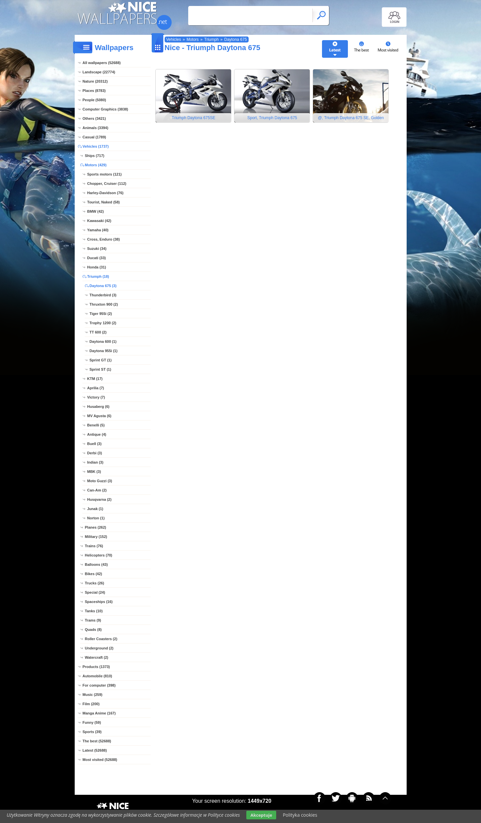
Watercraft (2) (97, 657)
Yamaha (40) (98, 230)
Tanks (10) (94, 611)
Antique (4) (96, 434)
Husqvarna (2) (99, 499)
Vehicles (173, 39)
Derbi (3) (94, 453)
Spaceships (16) (99, 602)
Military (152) (96, 537)
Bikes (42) (93, 574)
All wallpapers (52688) (102, 63)
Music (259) (93, 695)
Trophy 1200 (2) (103, 323)
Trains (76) (94, 546)
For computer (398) (99, 685)
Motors (193, 39)
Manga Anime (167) (99, 713)
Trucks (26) (94, 583)
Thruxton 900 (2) (104, 304)
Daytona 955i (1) (104, 351)
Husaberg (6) (98, 407)
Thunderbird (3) (103, 295)
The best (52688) (97, 741)
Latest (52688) (95, 750)
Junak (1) (95, 509)
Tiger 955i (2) (101, 314)
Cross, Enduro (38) (103, 239)
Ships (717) (95, 156)
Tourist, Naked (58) (103, 202)
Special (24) (95, 592)
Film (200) (91, 704)
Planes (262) (95, 527)
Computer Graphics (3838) (105, 109)
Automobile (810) (97, 676)
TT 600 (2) (98, 332)
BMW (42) (95, 211)
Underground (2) (99, 648)
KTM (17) (95, 379)
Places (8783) (94, 91)
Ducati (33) (96, 258)
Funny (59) (92, 722)
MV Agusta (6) (99, 416)
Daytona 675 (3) (103, 286)
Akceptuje (261, 815)
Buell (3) (94, 444)
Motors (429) (96, 165)
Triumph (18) (98, 276)
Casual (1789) (94, 137)
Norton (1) (96, 518)
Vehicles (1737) (96, 146)
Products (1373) (96, 667)
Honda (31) (96, 267)
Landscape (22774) (99, 72)
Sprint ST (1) (100, 369)
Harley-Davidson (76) (105, 193)
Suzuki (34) (97, 249)
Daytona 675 (235, 39)
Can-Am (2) (97, 490)
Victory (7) (96, 397)
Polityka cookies (300, 815)
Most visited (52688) (100, 760)
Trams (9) (93, 620)
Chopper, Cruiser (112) (106, 184)
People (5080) (94, 100)
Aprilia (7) (95, 388)
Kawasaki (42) (99, 221)
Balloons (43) (96, 564)
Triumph (211, 39)
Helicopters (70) (99, 555)
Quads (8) (93, 630)
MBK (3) (94, 472)
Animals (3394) (96, 128)
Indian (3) (95, 462)
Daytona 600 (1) (103, 341)
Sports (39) (92, 732)
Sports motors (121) (104, 174)
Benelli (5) (96, 425)
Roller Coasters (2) (101, 639)
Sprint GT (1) (101, 360)
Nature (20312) (95, 81)
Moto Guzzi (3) (99, 481)
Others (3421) (94, 118)
